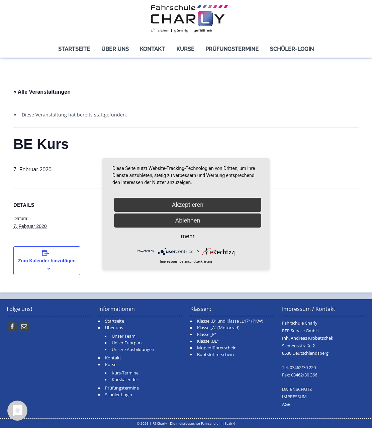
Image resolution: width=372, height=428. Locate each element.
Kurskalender (125, 379)
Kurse (185, 49)
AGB (286, 404)
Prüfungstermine (232, 49)
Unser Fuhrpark (127, 343)
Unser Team (123, 336)
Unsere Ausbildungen (133, 349)
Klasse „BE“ (208, 341)
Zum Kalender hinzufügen (47, 260)
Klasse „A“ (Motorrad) (218, 328)
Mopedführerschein (217, 348)
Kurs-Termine (125, 373)
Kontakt (152, 49)
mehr (187, 236)
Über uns (115, 49)
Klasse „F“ (206, 334)
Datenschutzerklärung (195, 261)
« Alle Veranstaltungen (42, 92)
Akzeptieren (188, 204)
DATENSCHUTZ (297, 389)
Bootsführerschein (215, 354)
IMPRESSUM (294, 397)
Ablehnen (187, 220)
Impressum (168, 261)
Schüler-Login (292, 49)
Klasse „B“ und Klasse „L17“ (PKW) (230, 321)
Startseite (74, 49)
